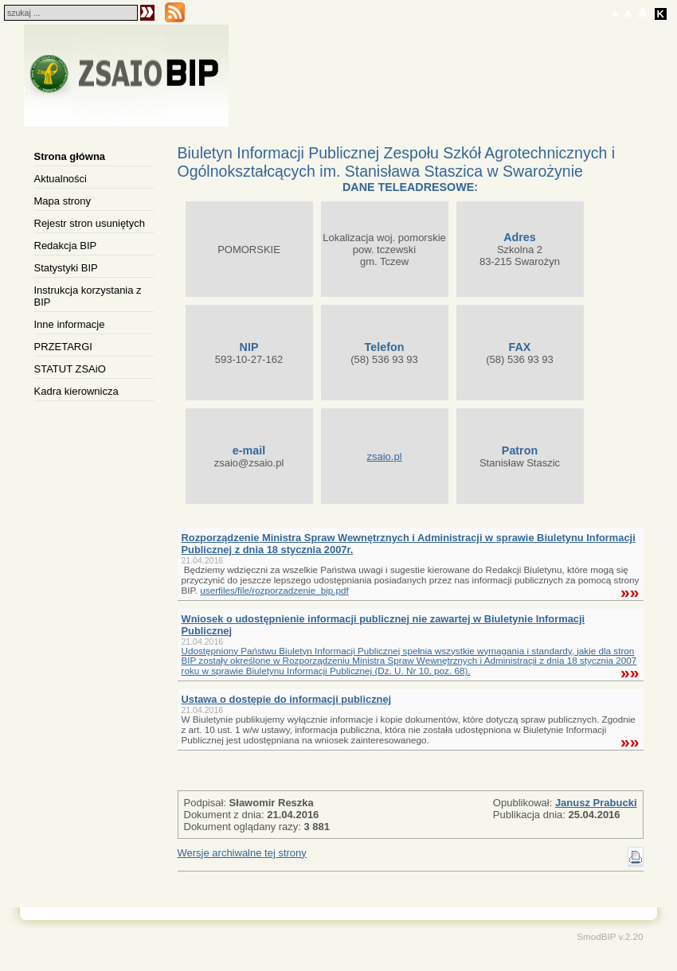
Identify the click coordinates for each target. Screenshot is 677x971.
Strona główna (70, 156)
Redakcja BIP (65, 246)
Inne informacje (69, 324)
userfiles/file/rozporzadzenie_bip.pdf (274, 590)
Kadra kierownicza (76, 391)
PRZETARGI (63, 347)
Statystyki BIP (66, 268)
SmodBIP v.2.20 (610, 936)
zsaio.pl (383, 456)
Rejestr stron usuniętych (89, 223)
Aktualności (60, 179)
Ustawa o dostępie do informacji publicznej (287, 699)
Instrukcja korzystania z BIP (88, 296)
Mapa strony (63, 201)
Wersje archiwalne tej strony (242, 853)
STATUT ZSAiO (70, 369)
